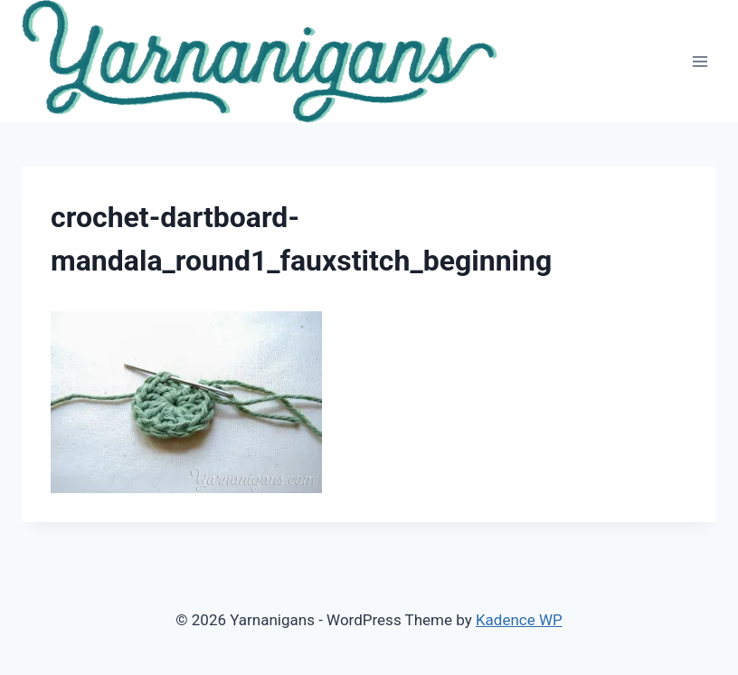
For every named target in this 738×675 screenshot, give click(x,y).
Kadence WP (519, 620)
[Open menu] (699, 61)
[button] (259, 61)
